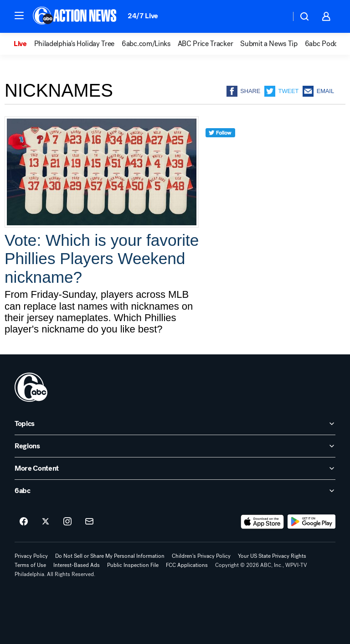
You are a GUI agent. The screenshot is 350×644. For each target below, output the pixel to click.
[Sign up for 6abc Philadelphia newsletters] (89, 522)
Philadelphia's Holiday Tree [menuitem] (74, 44)
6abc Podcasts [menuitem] (327, 44)
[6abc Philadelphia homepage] (75, 16)
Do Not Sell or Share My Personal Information (110, 556)
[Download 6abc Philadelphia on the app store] (262, 521)
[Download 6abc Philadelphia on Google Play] (311, 521)
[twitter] (220, 149)
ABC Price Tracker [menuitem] (205, 44)
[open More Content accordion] (175, 468)
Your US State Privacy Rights (272, 556)
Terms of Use (30, 565)
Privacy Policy (31, 556)
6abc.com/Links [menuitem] (146, 44)
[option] (24, 43)
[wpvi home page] (31, 387)
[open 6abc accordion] (175, 490)
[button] (19, 15)
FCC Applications (187, 565)
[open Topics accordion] (175, 423)
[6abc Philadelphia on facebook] (24, 522)
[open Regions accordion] (175, 446)
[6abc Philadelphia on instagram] (67, 522)
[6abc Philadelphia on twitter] (45, 522)
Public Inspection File (133, 565)
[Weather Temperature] (276, 16)
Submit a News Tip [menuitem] (269, 44)
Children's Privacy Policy (201, 556)
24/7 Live (143, 16)
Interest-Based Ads (76, 565)
